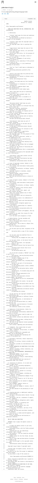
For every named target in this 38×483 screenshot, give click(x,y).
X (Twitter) (21, 479)
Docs (23, 477)
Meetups (26, 479)
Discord (16, 479)
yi (2, 7)
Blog (15, 477)
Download (19, 477)
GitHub (11, 479)
